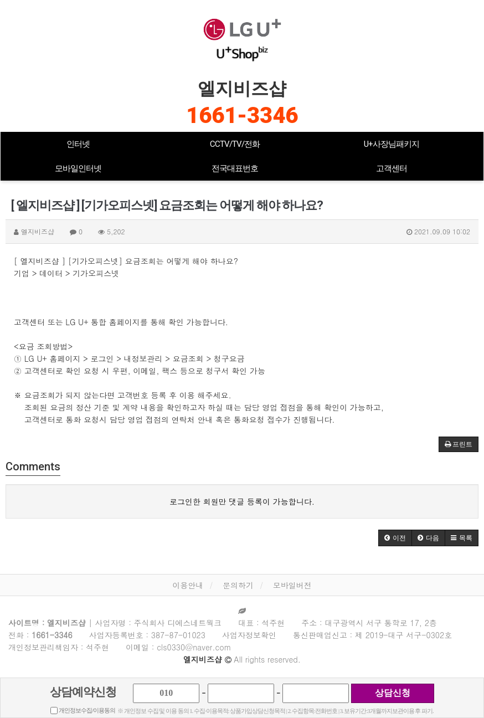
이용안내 (187, 585)
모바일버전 (292, 585)
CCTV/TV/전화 (235, 144)
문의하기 (238, 585)
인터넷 (78, 144)
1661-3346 (242, 115)
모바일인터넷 (78, 168)
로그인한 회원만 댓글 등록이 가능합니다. (242, 501)
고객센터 (391, 168)
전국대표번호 (235, 168)
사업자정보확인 (249, 634)
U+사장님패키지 (391, 144)
